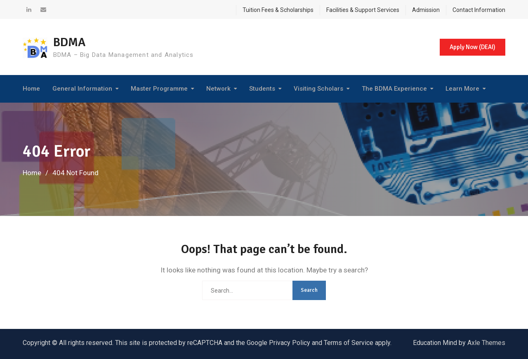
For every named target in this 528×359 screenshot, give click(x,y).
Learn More (462, 88)
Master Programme (159, 88)
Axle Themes (486, 343)
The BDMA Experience (394, 88)
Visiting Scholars (318, 88)
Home (31, 88)
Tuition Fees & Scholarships (278, 10)
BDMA (70, 42)
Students (262, 88)
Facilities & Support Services (362, 10)
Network (218, 88)
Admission (426, 10)
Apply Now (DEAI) (472, 47)
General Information (82, 88)
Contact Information (479, 10)
